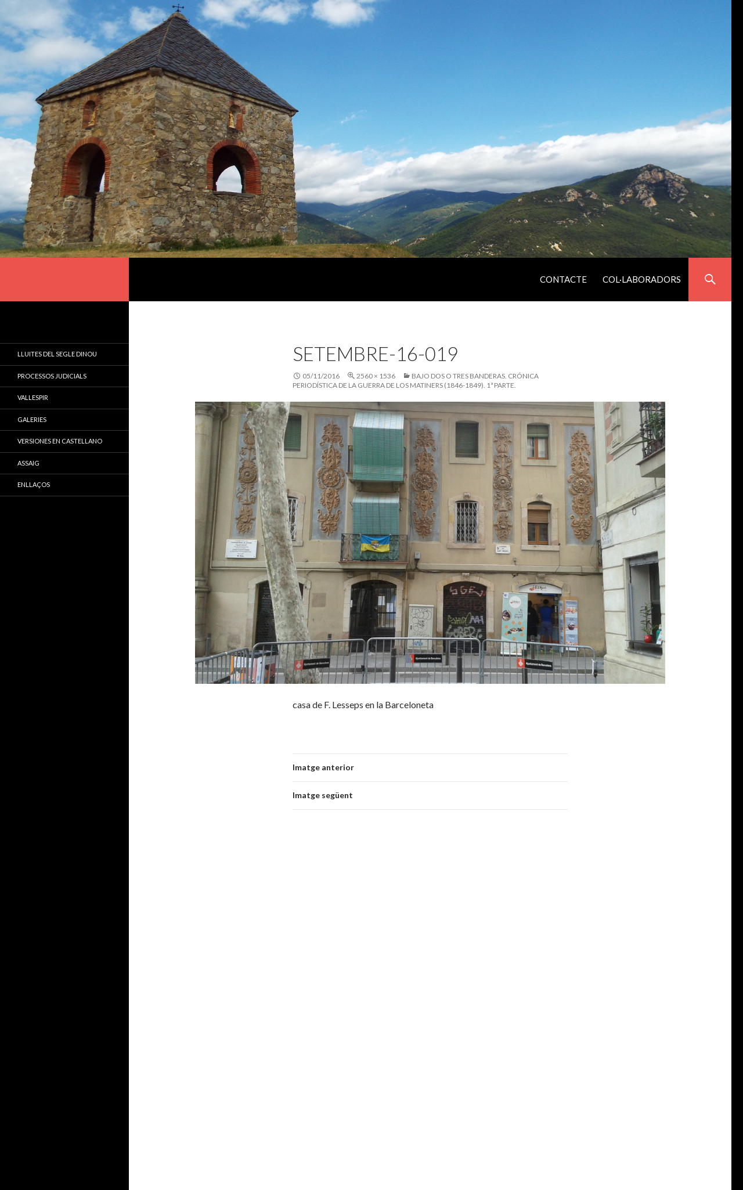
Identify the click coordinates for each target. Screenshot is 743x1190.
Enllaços (33, 484)
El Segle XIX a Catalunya (64, 279)
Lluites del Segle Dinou (57, 354)
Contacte (563, 279)
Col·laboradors (642, 279)
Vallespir (32, 397)
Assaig (28, 463)
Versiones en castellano (59, 441)
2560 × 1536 (375, 376)
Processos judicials (51, 376)
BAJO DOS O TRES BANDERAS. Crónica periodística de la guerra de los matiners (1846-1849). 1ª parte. (416, 381)
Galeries (31, 419)
